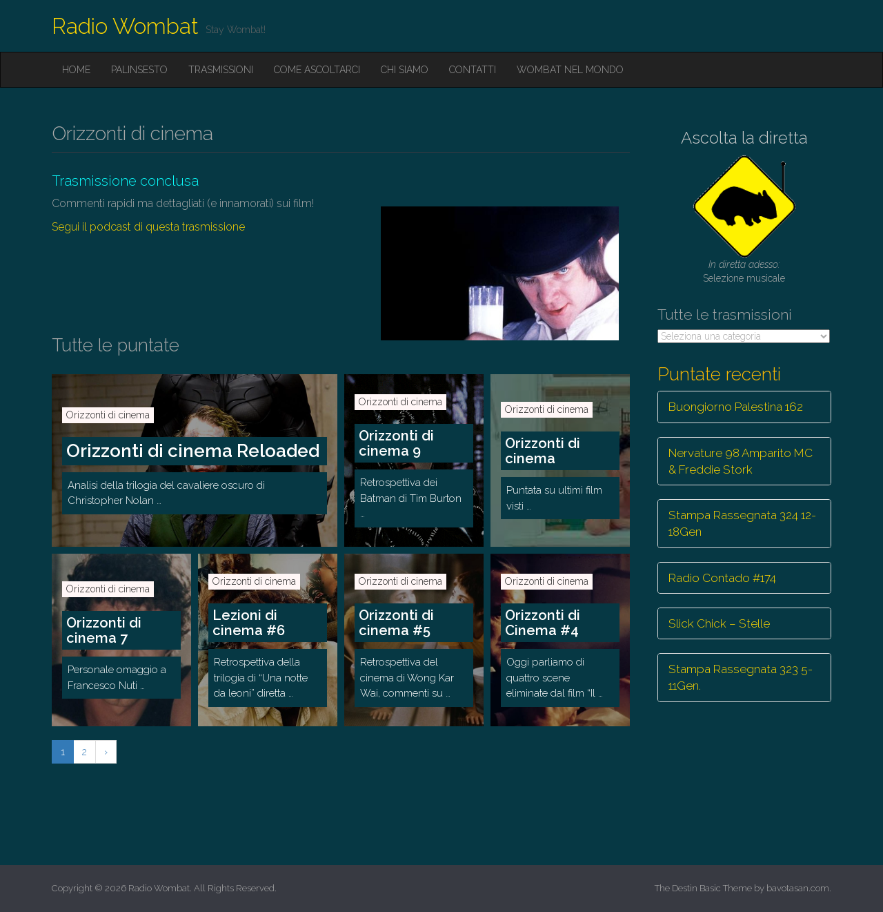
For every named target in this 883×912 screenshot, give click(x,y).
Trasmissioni (220, 69)
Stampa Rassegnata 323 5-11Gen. (740, 677)
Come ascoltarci (317, 69)
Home (76, 69)
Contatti (472, 69)
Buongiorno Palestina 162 (735, 407)
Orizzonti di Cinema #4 (542, 623)
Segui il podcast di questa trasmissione (148, 226)
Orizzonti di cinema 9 (396, 443)
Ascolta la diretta (744, 138)
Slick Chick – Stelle (719, 623)
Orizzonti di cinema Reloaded (192, 450)
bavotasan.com (797, 888)
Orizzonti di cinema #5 (396, 623)
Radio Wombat (125, 26)
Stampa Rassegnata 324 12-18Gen (742, 523)
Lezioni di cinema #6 (248, 623)
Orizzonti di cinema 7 (103, 630)
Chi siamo (404, 69)
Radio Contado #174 (722, 578)
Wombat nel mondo (570, 69)
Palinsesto (139, 69)
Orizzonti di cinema (108, 414)
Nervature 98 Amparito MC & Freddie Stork (740, 461)
